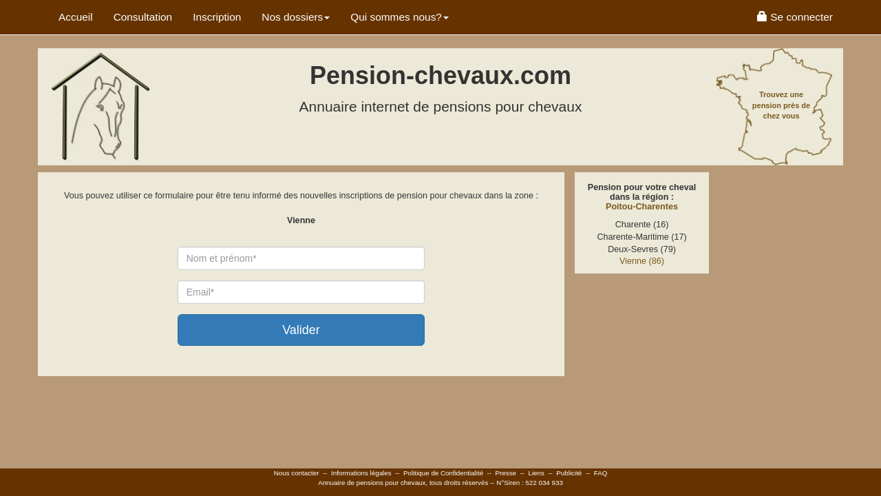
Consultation (143, 17)
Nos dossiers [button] (296, 17)
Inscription (217, 17)
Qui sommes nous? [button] (399, 17)
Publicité (569, 473)
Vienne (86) (641, 261)
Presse (506, 473)
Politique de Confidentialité (443, 473)
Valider (301, 330)
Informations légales (361, 473)
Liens (536, 473)
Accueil (76, 17)
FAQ (601, 473)
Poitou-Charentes (642, 206)
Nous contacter (296, 473)
